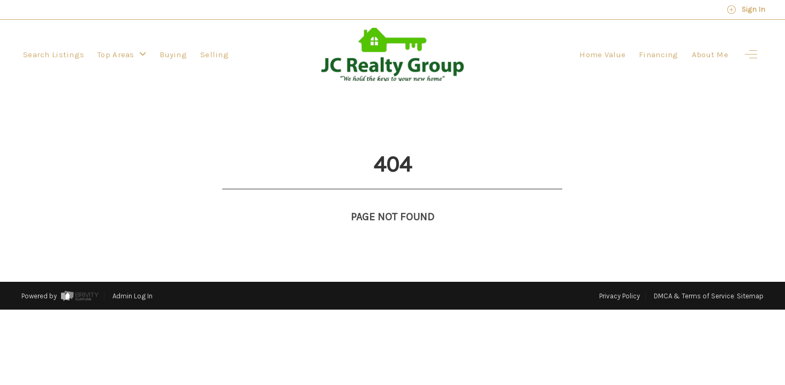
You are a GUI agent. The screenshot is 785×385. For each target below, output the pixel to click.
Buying (173, 54)
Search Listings (53, 54)
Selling (214, 54)
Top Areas (121, 54)
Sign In (746, 9)
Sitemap (750, 276)
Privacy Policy (619, 276)
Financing (658, 54)
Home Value (602, 54)
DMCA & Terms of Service (694, 276)
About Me (710, 54)
